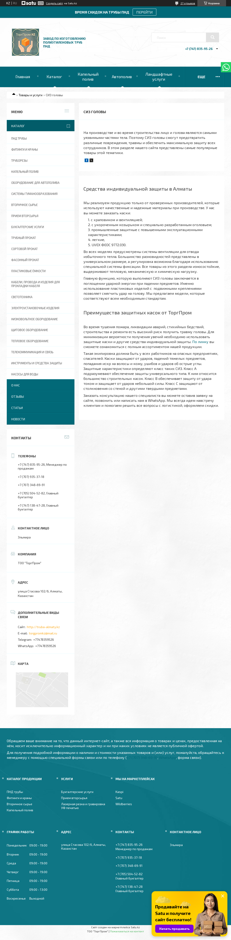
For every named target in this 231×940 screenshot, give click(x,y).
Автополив (122, 76)
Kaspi (119, 792)
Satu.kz (135, 927)
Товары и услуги (30, 95)
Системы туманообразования (34, 194)
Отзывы (17, 396)
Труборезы (19, 160)
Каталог (54, 76)
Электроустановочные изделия (35, 308)
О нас (15, 385)
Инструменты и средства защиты (36, 363)
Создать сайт (54, 3)
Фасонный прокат (25, 260)
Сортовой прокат (24, 249)
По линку (200, 341)
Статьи (17, 408)
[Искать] (212, 37)
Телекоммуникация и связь (32, 352)
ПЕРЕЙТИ (144, 12)
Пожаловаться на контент (127, 931)
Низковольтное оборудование (34, 319)
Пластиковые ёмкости (28, 271)
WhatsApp (167, 757)
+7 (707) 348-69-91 (142, 757)
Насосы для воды (24, 374)
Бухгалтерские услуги (27, 227)
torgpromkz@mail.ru (43, 633)
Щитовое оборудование (29, 330)
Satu (119, 798)
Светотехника (21, 297)
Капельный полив (88, 77)
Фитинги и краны (24, 149)
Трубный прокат (23, 238)
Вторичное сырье (24, 205)
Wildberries (124, 804)
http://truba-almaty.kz (43, 627)
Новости (18, 419)
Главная (22, 76)
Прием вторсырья (24, 216)
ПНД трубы (19, 138)
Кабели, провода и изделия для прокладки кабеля (35, 284)
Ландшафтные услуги (158, 77)
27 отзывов (187, 3)
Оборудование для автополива (35, 183)
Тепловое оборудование (30, 341)
